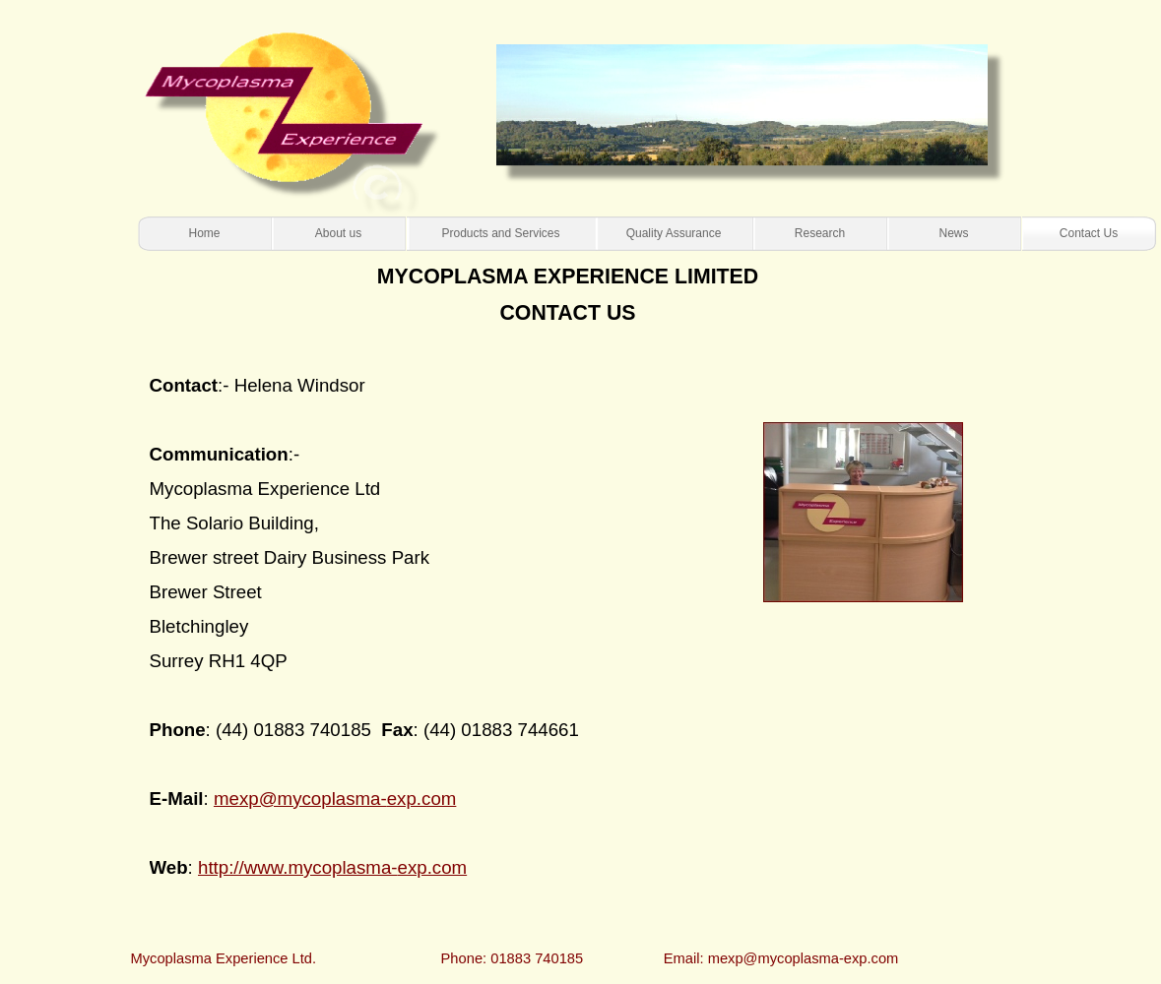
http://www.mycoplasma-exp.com (332, 867)
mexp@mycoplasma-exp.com (335, 798)
